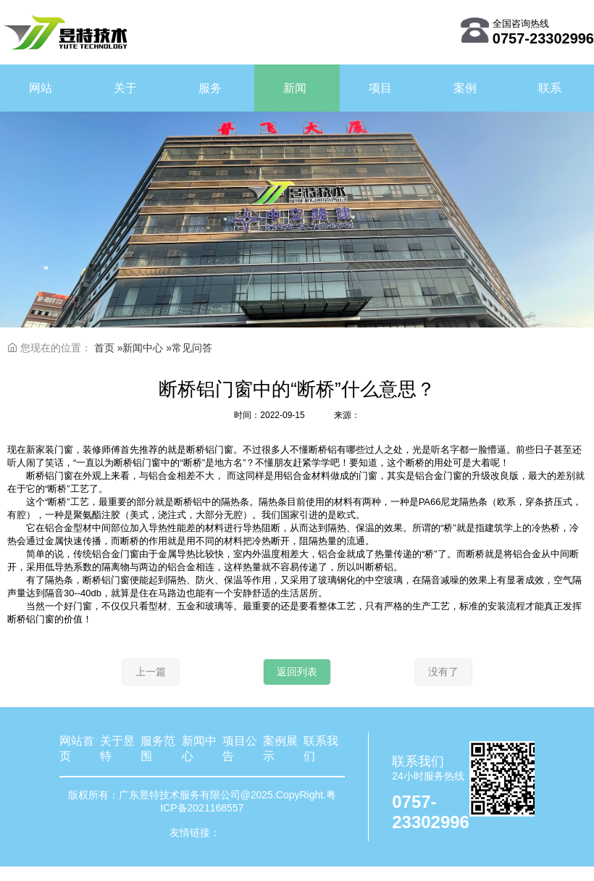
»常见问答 (189, 348)
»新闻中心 (142, 348)
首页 (104, 348)
